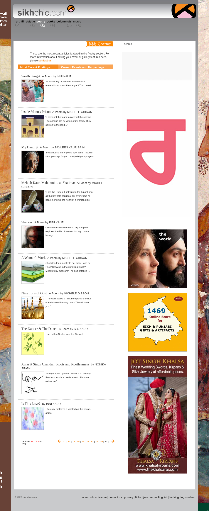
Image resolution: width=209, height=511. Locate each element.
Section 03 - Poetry (40, 24)
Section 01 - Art (16, 24)
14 (78, 441)
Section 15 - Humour (177, 24)
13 (73, 441)
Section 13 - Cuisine (147, 24)
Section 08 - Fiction (94, 24)
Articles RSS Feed (187, 44)
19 (101, 441)
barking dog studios (181, 497)
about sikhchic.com (94, 497)
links (138, 497)
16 (87, 441)
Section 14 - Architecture (162, 24)
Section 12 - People (136, 24)
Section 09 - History (104, 24)
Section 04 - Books (50, 24)
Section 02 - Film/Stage (27, 24)
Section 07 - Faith (85, 24)
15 (83, 441)
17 (92, 441)
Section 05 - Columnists (64, 24)
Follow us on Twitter (180, 44)
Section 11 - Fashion (125, 24)
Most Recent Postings (35, 67)
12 (69, 441)
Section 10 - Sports (115, 24)
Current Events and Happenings (82, 67)
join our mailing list (155, 497)
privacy (128, 497)
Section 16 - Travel (187, 24)
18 (96, 441)
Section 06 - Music (76, 24)
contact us (45, 60)
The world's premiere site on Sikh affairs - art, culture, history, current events (45, 11)
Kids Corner (99, 44)
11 (64, 441)
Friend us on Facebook (174, 44)
